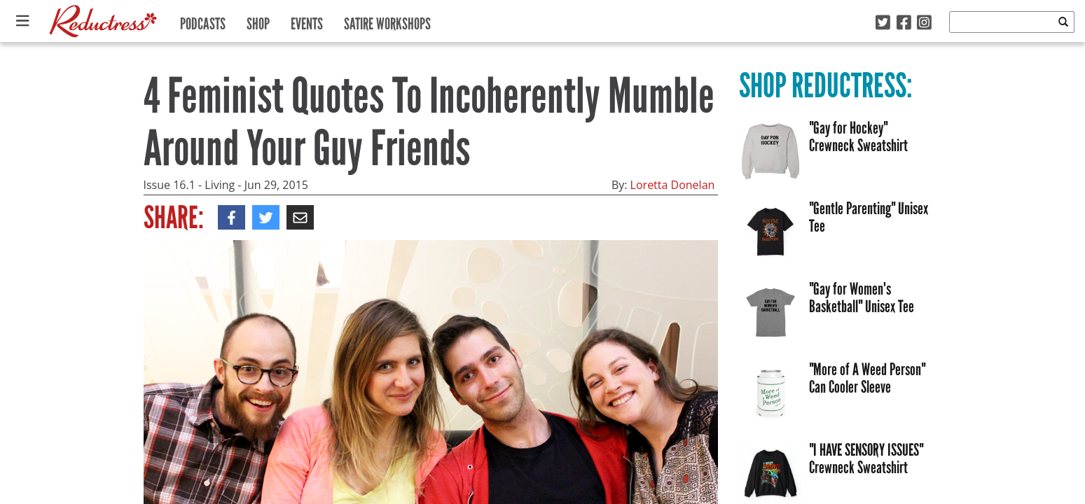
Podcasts (203, 20)
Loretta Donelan (672, 184)
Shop (258, 20)
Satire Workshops (387, 20)
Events (307, 20)
